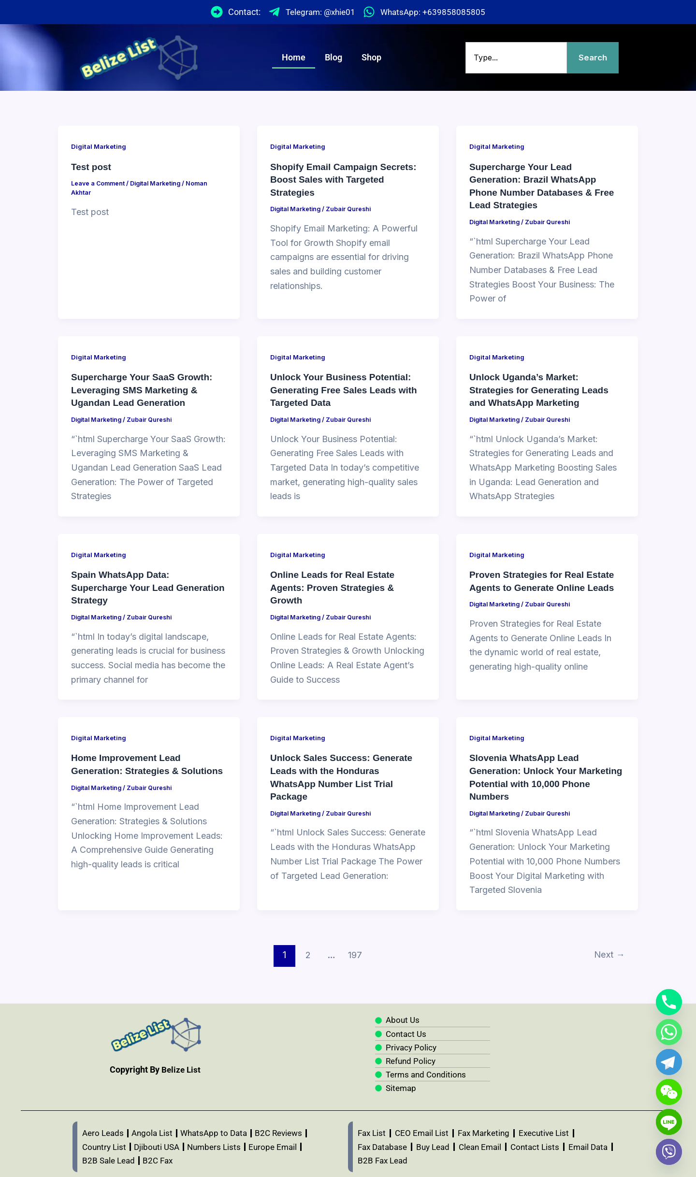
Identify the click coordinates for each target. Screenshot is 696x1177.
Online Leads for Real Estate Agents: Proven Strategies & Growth (335, 585)
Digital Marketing (100, 146)
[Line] (669, 1122)
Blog (333, 57)
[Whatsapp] (669, 1032)
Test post (92, 166)
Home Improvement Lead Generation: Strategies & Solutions (129, 767)
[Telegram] (669, 1062)
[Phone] (669, 1002)
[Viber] (669, 1152)
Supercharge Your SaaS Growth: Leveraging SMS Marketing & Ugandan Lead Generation (145, 388)
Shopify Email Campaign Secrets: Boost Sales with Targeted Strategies (347, 179)
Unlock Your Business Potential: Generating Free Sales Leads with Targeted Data (347, 388)
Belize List (181, 1065)
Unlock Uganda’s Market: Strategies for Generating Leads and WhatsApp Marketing (542, 388)
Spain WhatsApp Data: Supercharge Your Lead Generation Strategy (125, 585)
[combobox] (515, 57)
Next (607, 950)
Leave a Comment (99, 183)
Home (293, 57)
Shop (371, 57)
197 (354, 950)
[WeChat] (669, 1092)
